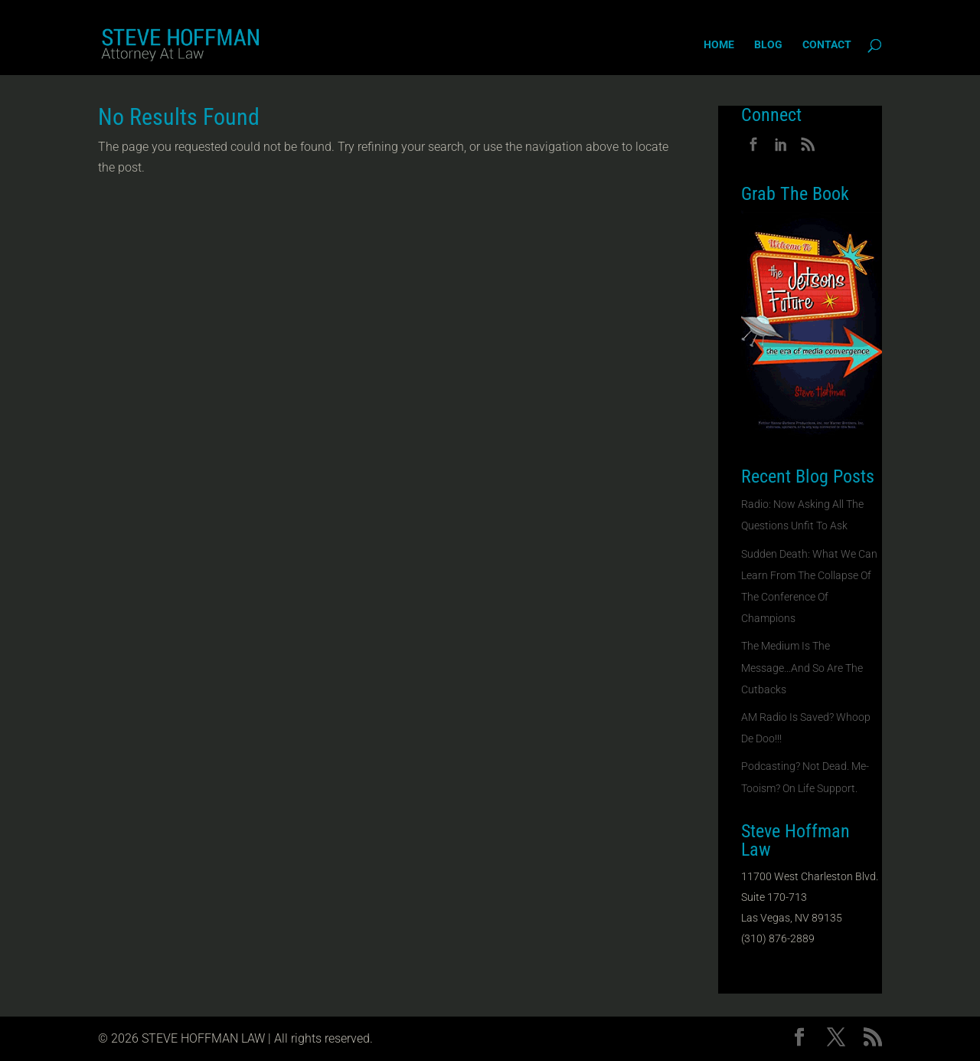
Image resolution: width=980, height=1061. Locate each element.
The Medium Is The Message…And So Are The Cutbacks (802, 667)
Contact (826, 45)
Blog (768, 45)
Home (719, 45)
